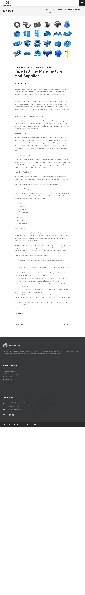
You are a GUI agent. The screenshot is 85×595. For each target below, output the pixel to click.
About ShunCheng (10, 371)
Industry (48, 67)
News (52, 10)
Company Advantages (11, 374)
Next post (67, 324)
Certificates (8, 377)
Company (59, 10)
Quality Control (9, 379)
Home (46, 10)
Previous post (19, 324)
